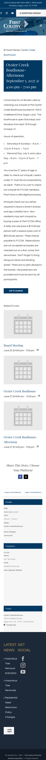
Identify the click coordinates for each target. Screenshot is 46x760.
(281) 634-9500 (23, 3)
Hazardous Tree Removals (9, 685)
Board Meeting (13, 345)
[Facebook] (22, 658)
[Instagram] (22, 665)
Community (8, 535)
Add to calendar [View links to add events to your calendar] (16, 291)
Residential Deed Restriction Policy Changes (9, 707)
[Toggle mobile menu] (41, 25)
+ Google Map (10, 625)
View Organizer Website (13, 570)
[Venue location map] (23, 590)
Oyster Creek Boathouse (20, 391)
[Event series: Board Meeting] (38, 350)
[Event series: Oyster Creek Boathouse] (39, 396)
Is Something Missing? (30, 13)
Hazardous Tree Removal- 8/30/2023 (9, 665)
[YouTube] (22, 671)
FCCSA (6, 552)
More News (9, 731)
